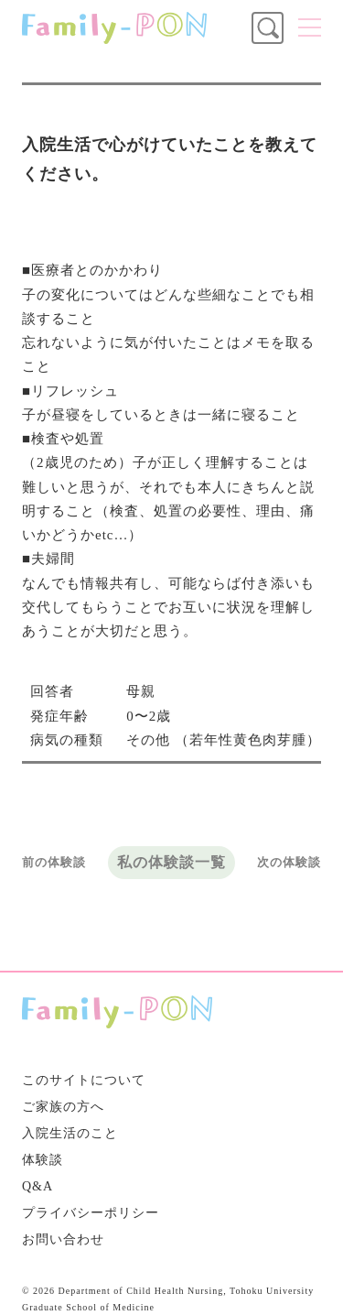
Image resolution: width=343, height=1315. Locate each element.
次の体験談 (289, 862)
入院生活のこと (70, 1133)
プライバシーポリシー (90, 1213)
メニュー (309, 27)
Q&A (37, 1186)
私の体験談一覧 (171, 862)
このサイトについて (83, 1080)
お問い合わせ (63, 1239)
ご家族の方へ (63, 1107)
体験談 (42, 1160)
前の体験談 (54, 862)
